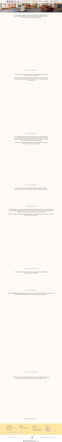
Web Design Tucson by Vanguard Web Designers (47, 437)
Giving (46, 1)
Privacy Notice (8, 432)
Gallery (34, 1)
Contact (53, 1)
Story (41, 1)
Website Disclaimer (15, 432)
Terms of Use (21, 432)
